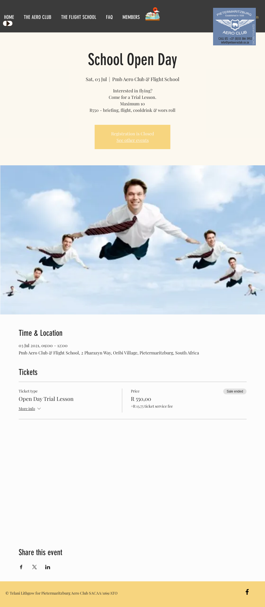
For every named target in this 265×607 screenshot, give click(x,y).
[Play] (7, 23)
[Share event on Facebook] (21, 567)
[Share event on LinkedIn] (47, 567)
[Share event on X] (34, 567)
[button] (38, 17)
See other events (133, 140)
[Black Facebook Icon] (247, 592)
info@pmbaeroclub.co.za (235, 42)
